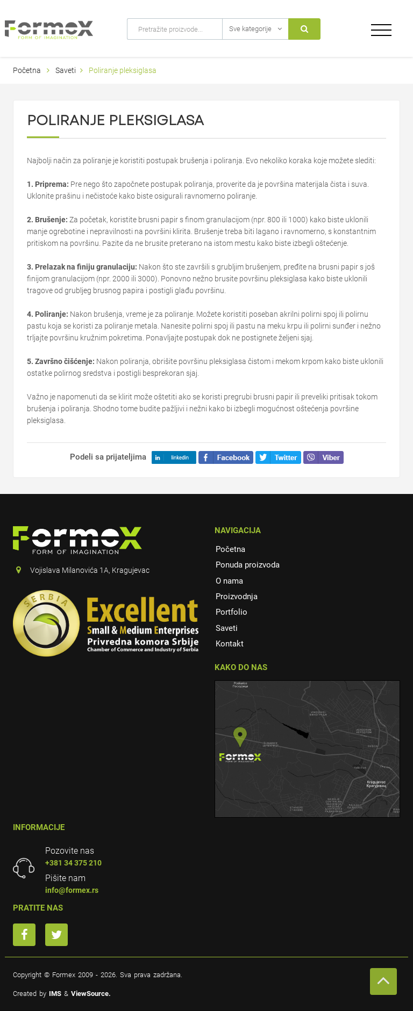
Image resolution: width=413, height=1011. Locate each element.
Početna (27, 70)
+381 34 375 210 (73, 863)
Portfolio (231, 612)
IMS (55, 994)
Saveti (65, 70)
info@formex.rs (71, 890)
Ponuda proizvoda (248, 565)
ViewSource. (91, 994)
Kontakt (230, 644)
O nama (229, 581)
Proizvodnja (237, 596)
